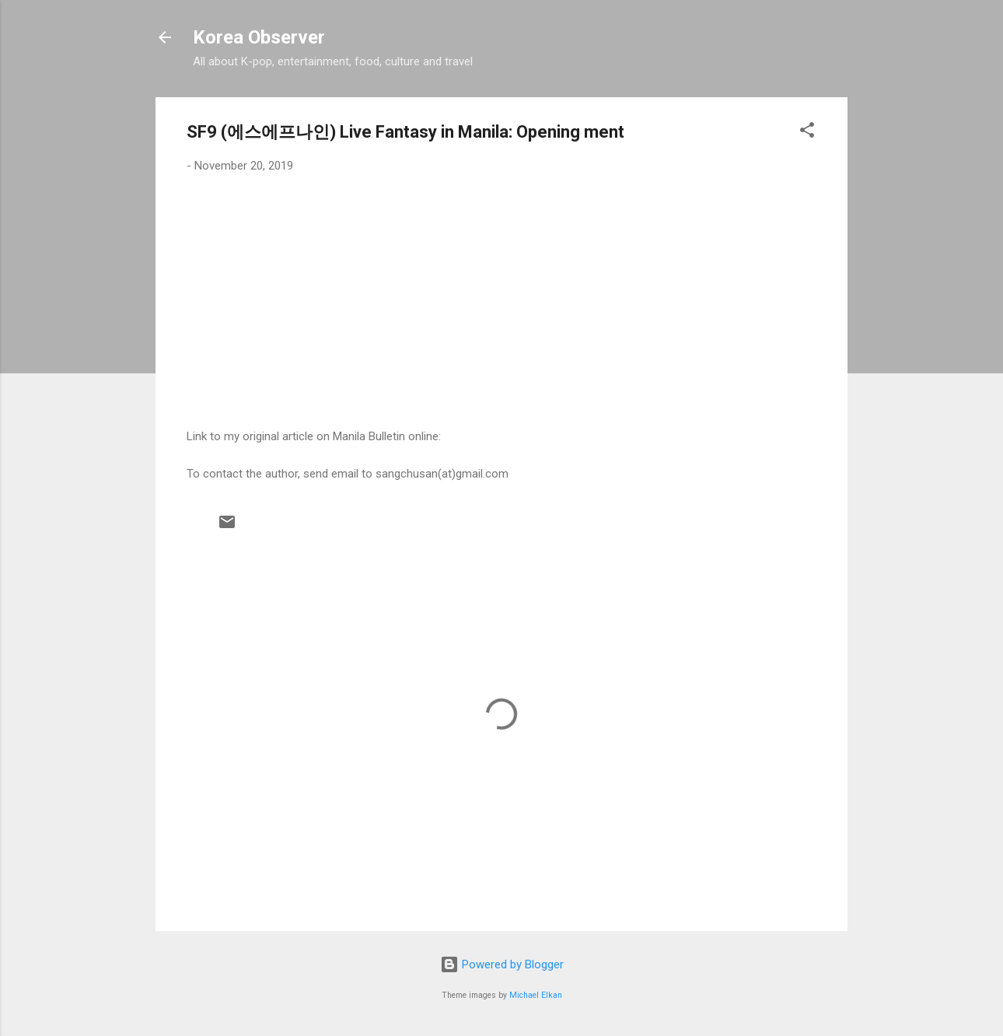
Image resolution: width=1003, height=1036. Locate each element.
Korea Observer (259, 37)
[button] (807, 133)
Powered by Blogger (502, 964)
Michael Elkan (535, 995)
